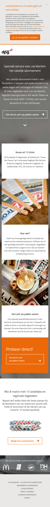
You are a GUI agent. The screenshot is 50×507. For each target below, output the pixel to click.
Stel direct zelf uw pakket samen (22, 114)
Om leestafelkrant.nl (12, 28)
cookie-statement (38, 26)
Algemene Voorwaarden (27, 495)
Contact (27, 498)
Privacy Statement (27, 492)
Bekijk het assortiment (22, 441)
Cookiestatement (27, 488)
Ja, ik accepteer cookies (25, 37)
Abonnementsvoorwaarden (27, 485)
